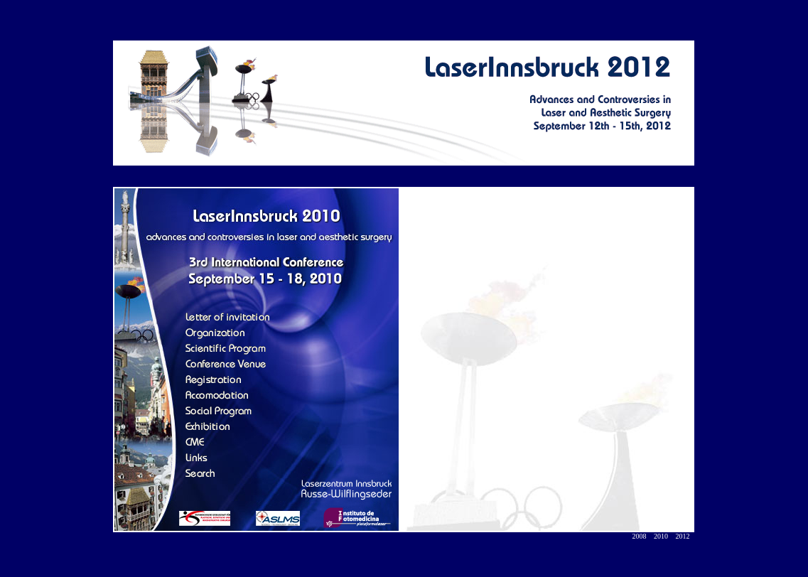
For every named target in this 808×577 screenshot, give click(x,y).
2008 (639, 536)
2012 (683, 536)
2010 (661, 536)
